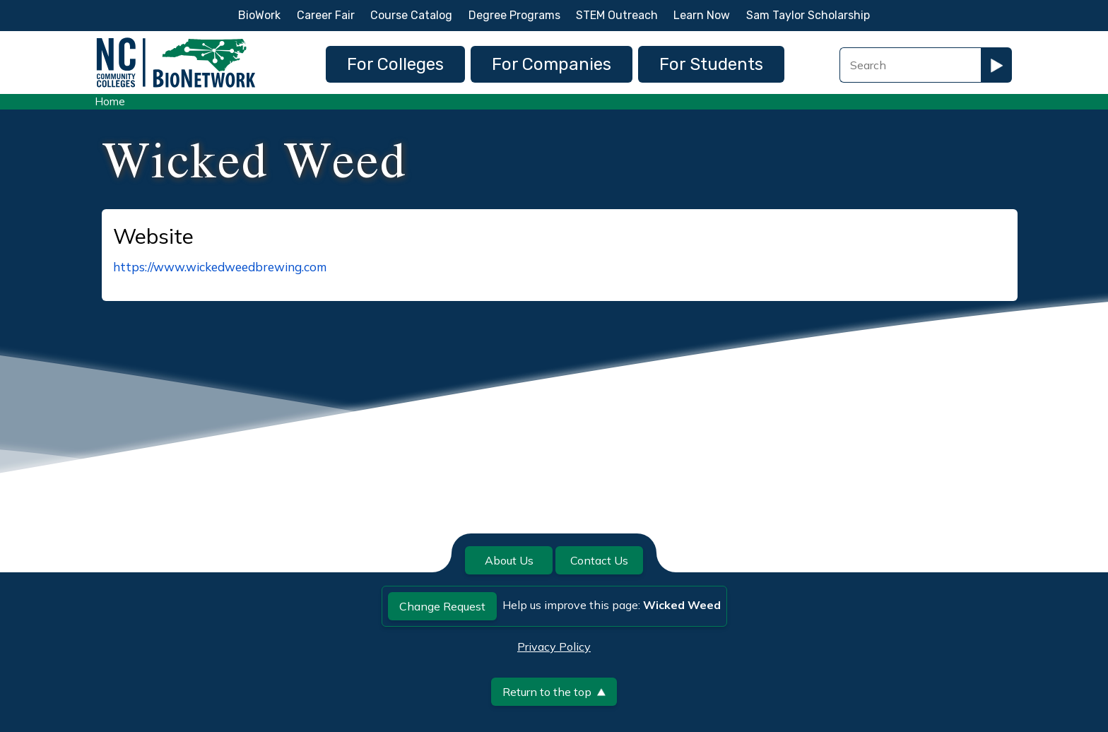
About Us (509, 560)
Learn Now (701, 15)
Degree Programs (514, 15)
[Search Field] (910, 65)
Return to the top (554, 692)
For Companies (551, 64)
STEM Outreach (617, 15)
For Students (711, 64)
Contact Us (599, 560)
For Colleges (395, 64)
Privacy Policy (554, 646)
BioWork (259, 15)
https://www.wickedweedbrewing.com (219, 266)
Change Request (442, 606)
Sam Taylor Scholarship (808, 15)
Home (110, 101)
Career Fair (326, 15)
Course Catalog (411, 15)
